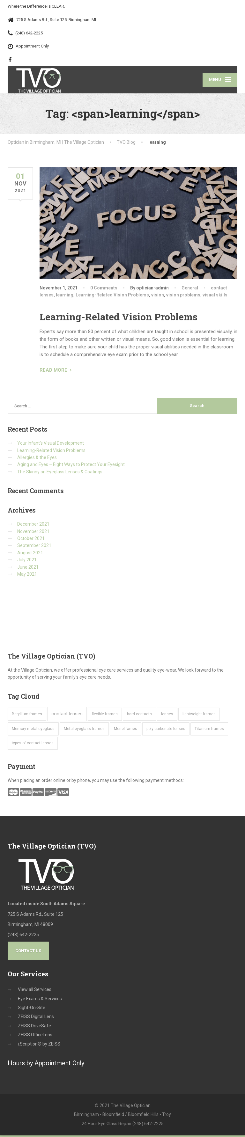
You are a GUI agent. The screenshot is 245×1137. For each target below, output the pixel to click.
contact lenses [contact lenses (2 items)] (67, 715)
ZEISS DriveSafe (34, 1027)
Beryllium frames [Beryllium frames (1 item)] (27, 715)
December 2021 (33, 525)
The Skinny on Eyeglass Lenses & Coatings (59, 473)
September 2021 (34, 547)
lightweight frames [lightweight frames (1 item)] (199, 715)
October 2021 (31, 539)
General (190, 289)
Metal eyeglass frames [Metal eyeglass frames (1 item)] (84, 730)
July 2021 (27, 561)
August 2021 (30, 554)
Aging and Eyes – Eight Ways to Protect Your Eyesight (71, 466)
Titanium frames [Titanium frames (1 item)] (209, 730)
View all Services (34, 991)
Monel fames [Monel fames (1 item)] (125, 730)
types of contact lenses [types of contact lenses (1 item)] (33, 744)
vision (157, 296)
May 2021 (27, 575)
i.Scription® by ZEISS (39, 1045)
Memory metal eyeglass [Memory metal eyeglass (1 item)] (33, 730)
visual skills (215, 296)
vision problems (183, 296)
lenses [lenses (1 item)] (167, 715)
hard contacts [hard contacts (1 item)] (139, 715)
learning (64, 296)
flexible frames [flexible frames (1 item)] (105, 715)
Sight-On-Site (31, 1008)
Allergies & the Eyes (37, 458)
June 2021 (28, 568)
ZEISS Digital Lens (36, 1018)
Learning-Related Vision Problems (112, 296)
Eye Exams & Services (40, 999)
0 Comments (103, 289)
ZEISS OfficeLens (35, 1036)
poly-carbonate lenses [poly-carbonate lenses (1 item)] (165, 730)
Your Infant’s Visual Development (50, 444)
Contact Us (28, 952)
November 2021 (33, 532)
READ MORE (53, 372)
